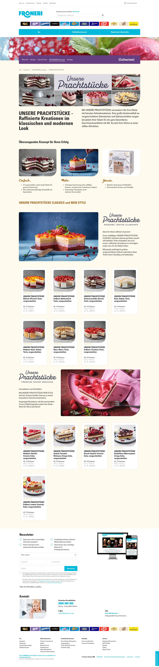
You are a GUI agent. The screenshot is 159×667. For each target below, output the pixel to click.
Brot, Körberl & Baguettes (68, 641)
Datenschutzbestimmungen (55, 582)
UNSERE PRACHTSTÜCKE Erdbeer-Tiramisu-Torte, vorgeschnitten (94, 349)
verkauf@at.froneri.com (44, 581)
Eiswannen (22, 643)
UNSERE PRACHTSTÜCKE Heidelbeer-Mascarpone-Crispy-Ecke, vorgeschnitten (125, 455)
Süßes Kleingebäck (45, 649)
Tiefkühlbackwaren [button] (79, 32)
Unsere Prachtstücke (88, 643)
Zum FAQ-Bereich (111, 613)
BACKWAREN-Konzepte (57, 60)
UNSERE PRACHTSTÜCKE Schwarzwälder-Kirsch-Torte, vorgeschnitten (94, 298)
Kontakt (45, 3)
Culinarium (26, 70)
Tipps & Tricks (42, 60)
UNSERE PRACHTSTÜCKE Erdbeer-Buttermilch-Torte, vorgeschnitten (64, 298)
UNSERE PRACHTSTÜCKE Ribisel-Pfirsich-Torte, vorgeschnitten (33, 298)
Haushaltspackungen (25, 645)
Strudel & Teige (65, 647)
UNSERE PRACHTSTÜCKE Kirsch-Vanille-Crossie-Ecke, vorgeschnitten (94, 453)
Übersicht (25, 60)
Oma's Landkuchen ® (88, 641)
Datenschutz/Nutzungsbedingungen (114, 657)
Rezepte (39, 3)
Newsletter (52, 3)
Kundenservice (30, 3)
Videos (104, 647)
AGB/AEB (99, 657)
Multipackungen (24, 647)
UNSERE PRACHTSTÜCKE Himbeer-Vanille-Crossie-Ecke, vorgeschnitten (33, 455)
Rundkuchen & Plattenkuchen (44, 646)
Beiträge (70, 60)
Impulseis (22, 641)
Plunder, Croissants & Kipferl (46, 642)
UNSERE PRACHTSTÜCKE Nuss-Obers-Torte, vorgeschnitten (64, 349)
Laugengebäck (65, 643)
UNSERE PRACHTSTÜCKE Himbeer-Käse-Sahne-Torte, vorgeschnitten (33, 349)
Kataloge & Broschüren (109, 641)
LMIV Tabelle (106, 643)
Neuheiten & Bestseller (120, 32)
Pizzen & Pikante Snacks (68, 645)
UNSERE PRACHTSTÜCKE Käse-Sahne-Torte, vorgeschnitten (124, 298)
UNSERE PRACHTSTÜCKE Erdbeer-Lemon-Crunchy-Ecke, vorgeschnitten (33, 504)
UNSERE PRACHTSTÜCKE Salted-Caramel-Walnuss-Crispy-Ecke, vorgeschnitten (64, 455)
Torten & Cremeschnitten (47, 651)
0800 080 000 (75, 11)
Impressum (130, 657)
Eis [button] (39, 32)
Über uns (21, 3)
